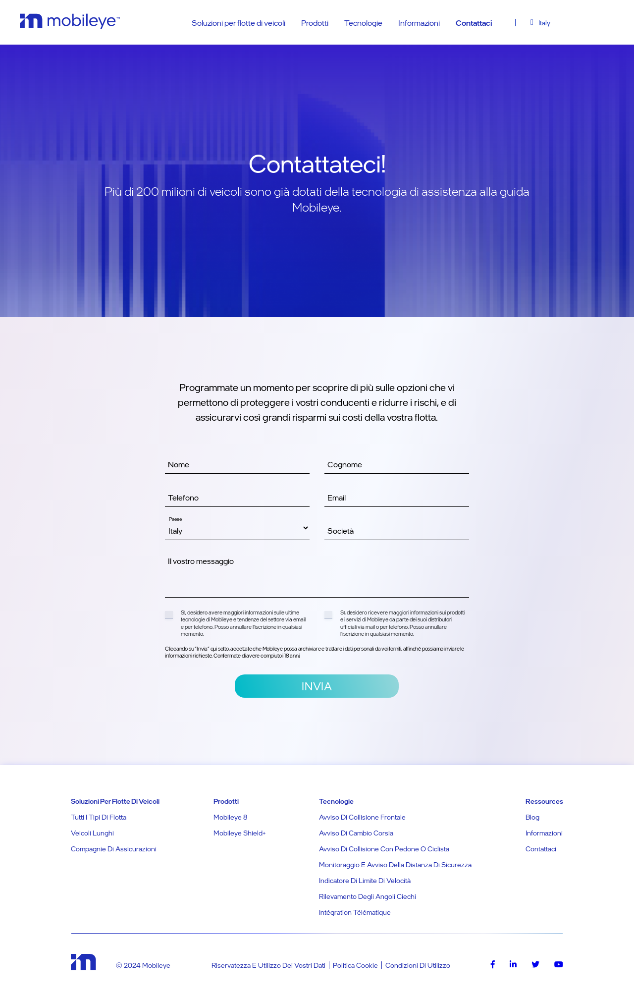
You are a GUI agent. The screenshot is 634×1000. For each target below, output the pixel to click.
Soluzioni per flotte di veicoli (238, 23)
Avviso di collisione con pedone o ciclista (384, 848)
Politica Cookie (355, 965)
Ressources (544, 801)
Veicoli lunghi (92, 833)
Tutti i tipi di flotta (98, 817)
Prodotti (314, 23)
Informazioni (419, 23)
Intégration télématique (355, 912)
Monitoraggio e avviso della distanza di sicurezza (395, 864)
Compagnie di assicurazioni (114, 848)
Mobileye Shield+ (239, 833)
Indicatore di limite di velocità (365, 880)
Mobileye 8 (230, 817)
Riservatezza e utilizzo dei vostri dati (268, 965)
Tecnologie (363, 23)
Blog (532, 817)
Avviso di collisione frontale (362, 817)
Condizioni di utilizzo (417, 965)
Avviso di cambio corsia (356, 833)
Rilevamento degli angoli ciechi (367, 896)
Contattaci (474, 23)
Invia (317, 686)
